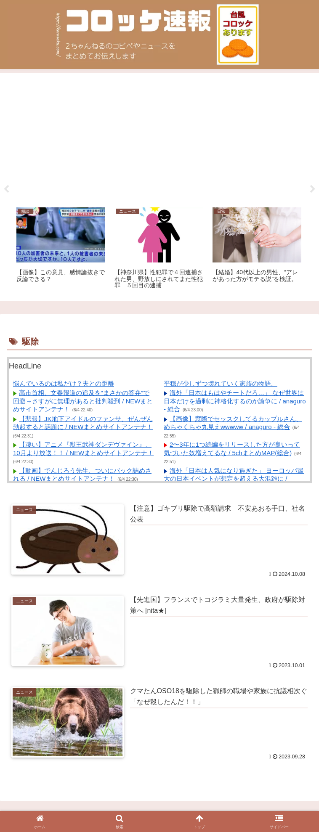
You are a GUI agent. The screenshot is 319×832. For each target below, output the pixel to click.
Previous (6, 189)
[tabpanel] (60, 248)
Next (312, 189)
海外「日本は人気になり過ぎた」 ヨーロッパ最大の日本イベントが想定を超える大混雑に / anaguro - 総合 (234, 478)
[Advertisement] (159, 137)
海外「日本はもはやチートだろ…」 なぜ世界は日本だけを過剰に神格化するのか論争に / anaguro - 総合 (235, 401)
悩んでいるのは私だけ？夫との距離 (63, 383)
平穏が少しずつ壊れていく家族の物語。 (220, 383)
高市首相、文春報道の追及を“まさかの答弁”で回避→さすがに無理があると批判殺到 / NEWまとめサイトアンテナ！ (83, 401)
